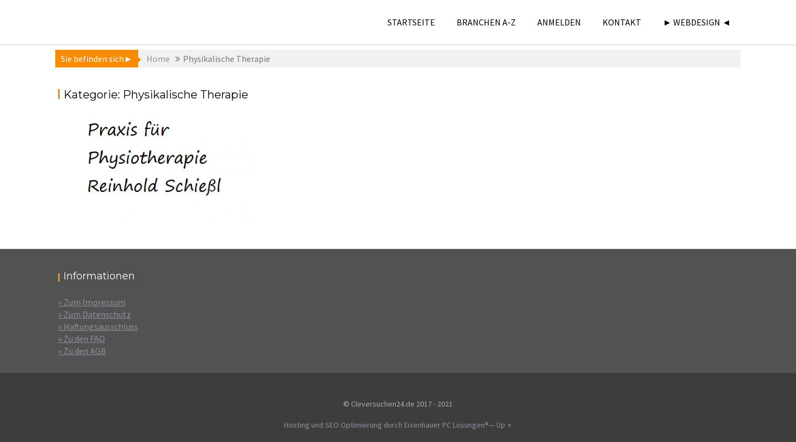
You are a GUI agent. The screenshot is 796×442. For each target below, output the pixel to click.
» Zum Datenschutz (94, 314)
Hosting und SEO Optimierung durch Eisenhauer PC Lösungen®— (390, 425)
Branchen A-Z (486, 22)
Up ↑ (504, 425)
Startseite (411, 22)
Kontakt (622, 22)
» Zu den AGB (82, 350)
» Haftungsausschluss (98, 326)
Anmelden (559, 22)
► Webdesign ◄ (697, 22)
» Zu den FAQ (81, 338)
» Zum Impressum (91, 302)
